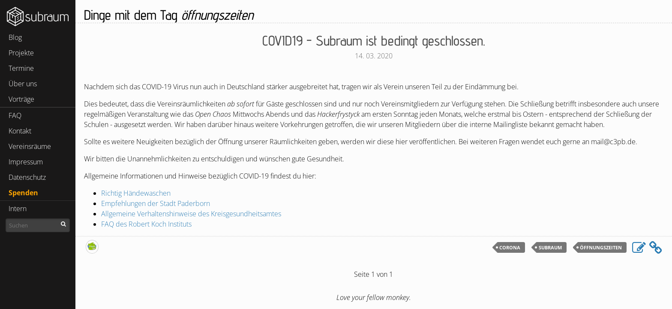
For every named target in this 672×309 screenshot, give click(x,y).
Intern (18, 208)
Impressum (26, 162)
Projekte (21, 53)
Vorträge (21, 99)
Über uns (23, 83)
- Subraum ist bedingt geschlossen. (373, 40)
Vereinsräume (30, 146)
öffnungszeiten (601, 247)
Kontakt (20, 131)
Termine (21, 68)
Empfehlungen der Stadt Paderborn (155, 203)
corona (509, 247)
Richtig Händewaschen (136, 193)
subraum (550, 247)
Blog (15, 37)
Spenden (23, 192)
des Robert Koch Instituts (146, 224)
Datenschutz (27, 177)
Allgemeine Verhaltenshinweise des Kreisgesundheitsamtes (191, 213)
